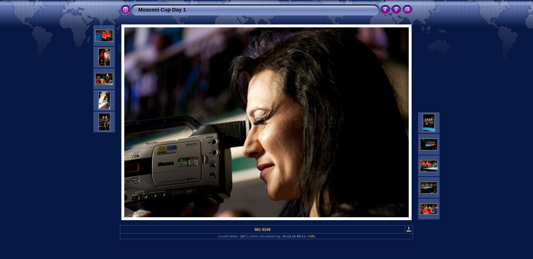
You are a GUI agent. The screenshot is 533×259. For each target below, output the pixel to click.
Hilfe (311, 236)
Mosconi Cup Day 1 (162, 10)
